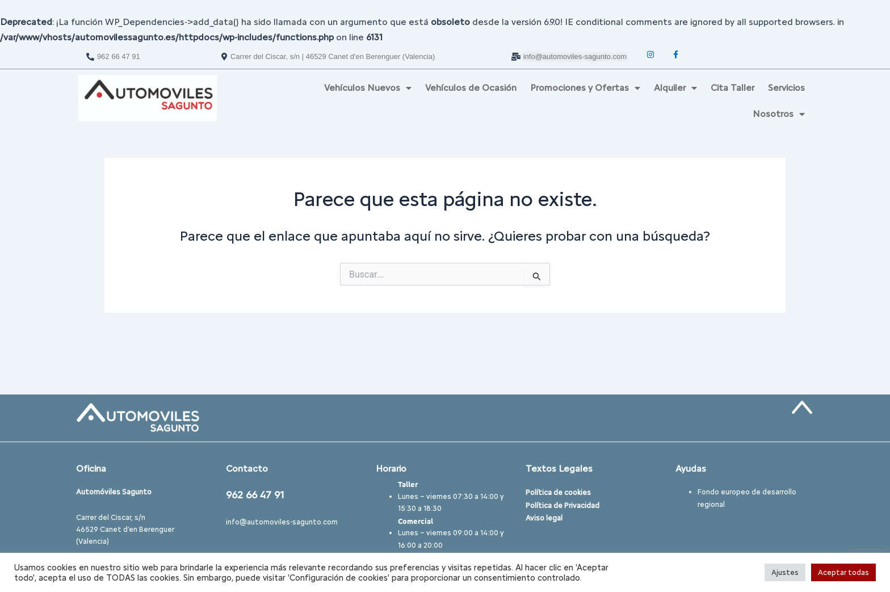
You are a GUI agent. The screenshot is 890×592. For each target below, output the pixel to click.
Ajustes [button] (785, 572)
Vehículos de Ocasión (471, 87)
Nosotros (779, 114)
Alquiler (675, 88)
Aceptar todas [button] (843, 572)
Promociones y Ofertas (585, 88)
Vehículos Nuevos (368, 88)
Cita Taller (732, 87)
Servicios (786, 87)
